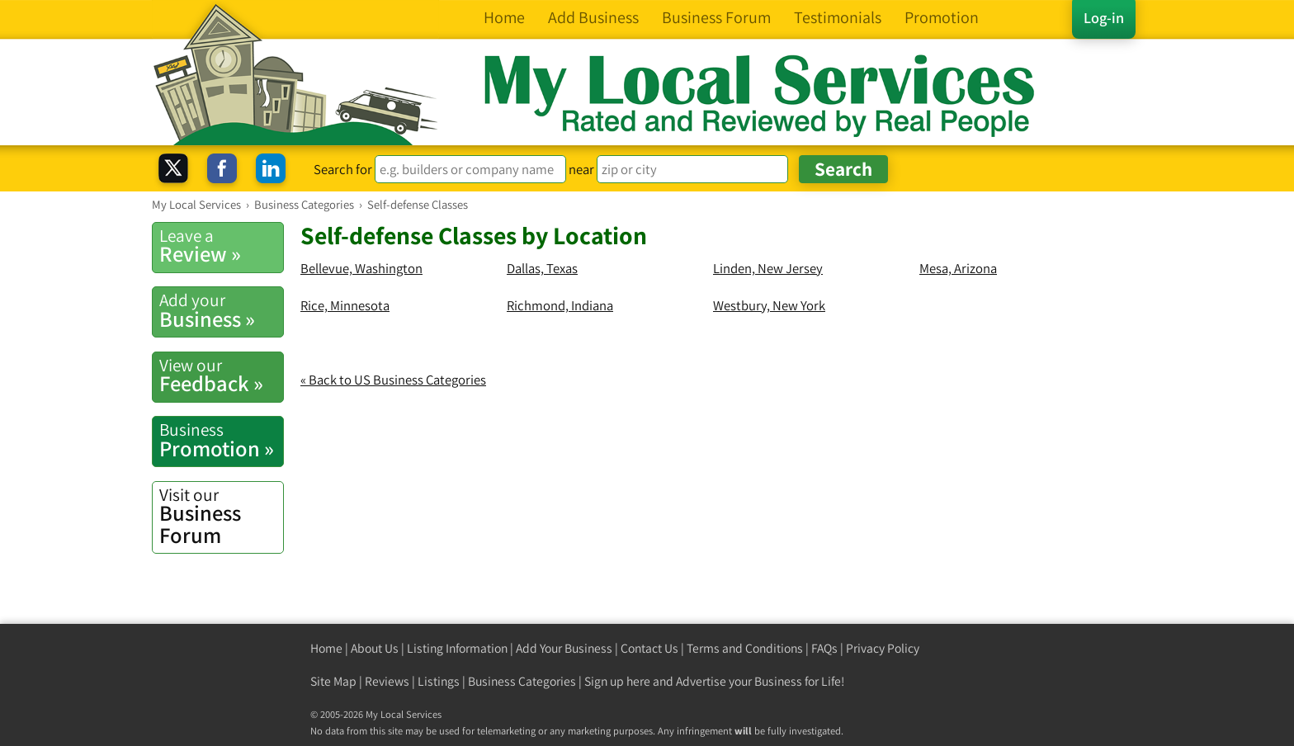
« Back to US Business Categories (393, 380)
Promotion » (221, 440)
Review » (221, 246)
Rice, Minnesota (345, 305)
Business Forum (221, 516)
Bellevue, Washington (361, 268)
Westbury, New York (769, 305)
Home (326, 648)
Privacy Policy (882, 648)
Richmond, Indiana (560, 305)
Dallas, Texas (542, 268)
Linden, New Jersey (768, 268)
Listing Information (457, 648)
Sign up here (617, 681)
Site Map (333, 681)
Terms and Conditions (745, 648)
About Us (375, 648)
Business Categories (522, 681)
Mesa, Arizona (958, 268)
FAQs (824, 648)
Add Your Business (564, 648)
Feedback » (221, 375)
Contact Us (649, 648)
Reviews (387, 681)
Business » (221, 310)
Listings (439, 681)
